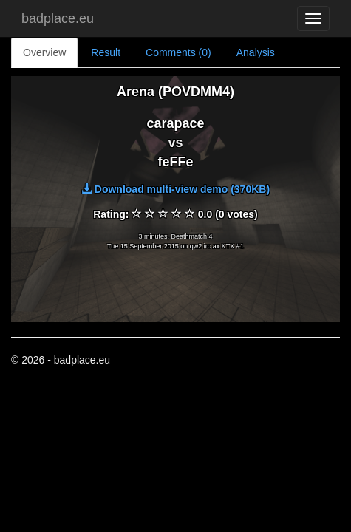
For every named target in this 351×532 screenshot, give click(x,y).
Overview (44, 52)
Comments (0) (178, 52)
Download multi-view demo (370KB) (175, 189)
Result (105, 52)
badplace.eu (57, 18)
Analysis (255, 52)
